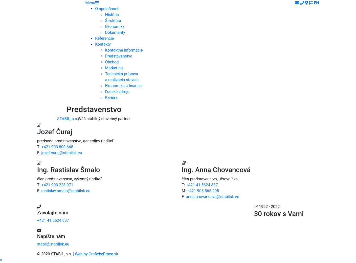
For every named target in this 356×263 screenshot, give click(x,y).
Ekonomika (115, 26)
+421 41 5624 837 (202, 185)
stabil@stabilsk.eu (53, 244)
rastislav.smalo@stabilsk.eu (65, 190)
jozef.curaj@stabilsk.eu (61, 152)
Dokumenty (115, 32)
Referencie (104, 38)
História (112, 14)
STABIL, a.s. (67, 118)
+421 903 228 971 (57, 185)
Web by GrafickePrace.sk (96, 254)
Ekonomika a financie (124, 85)
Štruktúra (113, 20)
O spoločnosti (107, 8)
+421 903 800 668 (57, 147)
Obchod (112, 62)
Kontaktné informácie (124, 50)
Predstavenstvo (118, 56)
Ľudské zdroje (117, 91)
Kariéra (111, 97)
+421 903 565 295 (203, 190)
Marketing (114, 68)
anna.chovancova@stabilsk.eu (212, 196)
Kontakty (103, 44)
